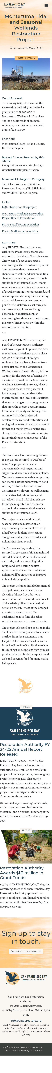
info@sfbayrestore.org (26, 1020)
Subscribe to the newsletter (26, 951)
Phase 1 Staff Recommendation (20, 231)
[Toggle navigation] (46, 5)
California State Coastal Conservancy (22, 1047)
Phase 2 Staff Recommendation (20, 225)
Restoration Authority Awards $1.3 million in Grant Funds (22, 873)
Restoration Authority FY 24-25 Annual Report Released (25, 749)
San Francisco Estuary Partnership (24, 1050)
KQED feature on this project (19, 207)
